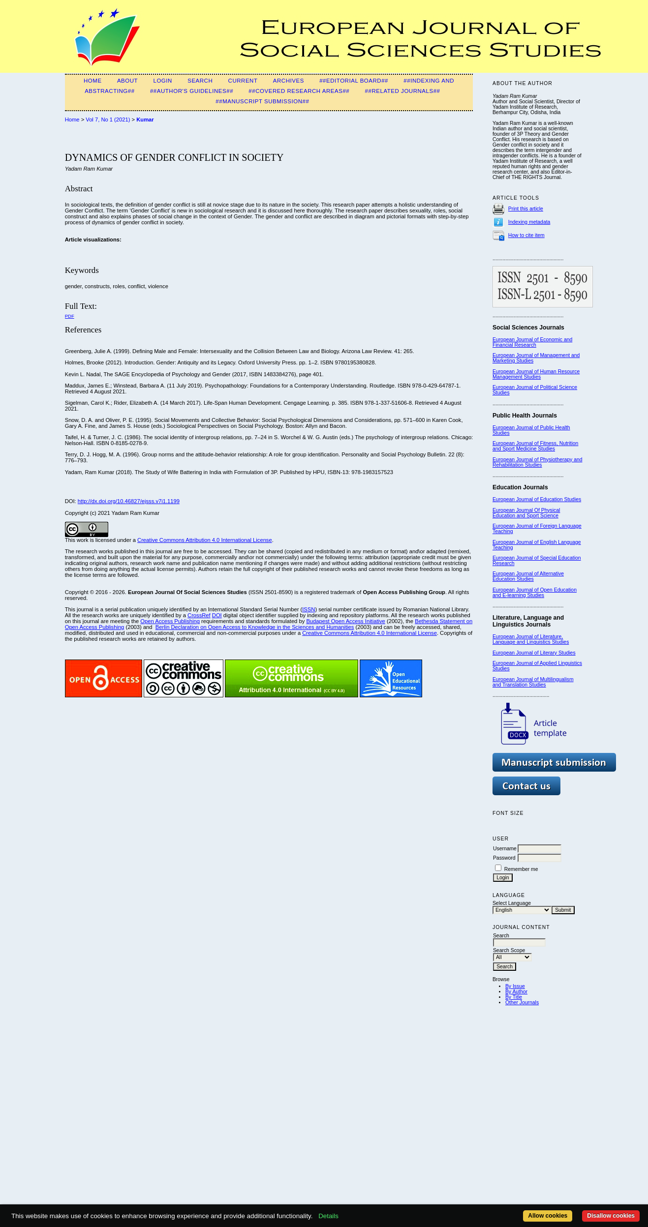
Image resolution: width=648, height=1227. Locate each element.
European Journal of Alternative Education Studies (528, 576)
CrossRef (199, 615)
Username (505, 848)
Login (162, 81)
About (127, 81)
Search (200, 81)
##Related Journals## (402, 91)
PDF (69, 316)
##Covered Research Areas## (298, 91)
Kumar (145, 119)
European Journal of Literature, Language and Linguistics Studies (531, 639)
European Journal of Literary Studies (534, 653)
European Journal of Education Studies (537, 499)
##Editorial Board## (353, 81)
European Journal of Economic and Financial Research (532, 342)
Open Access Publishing (170, 621)
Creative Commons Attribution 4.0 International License (204, 540)
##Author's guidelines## (191, 91)
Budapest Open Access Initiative (345, 621)
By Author (516, 991)
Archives (288, 81)
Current (243, 81)
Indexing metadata (529, 222)
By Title (513, 997)
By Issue (515, 986)
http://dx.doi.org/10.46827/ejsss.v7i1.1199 (129, 501)
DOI (217, 615)
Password (504, 858)
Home (93, 81)
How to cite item (526, 235)
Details (328, 1216)
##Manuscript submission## (262, 101)
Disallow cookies (611, 1215)
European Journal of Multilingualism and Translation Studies (533, 682)
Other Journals (522, 1002)
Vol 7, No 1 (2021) (108, 119)
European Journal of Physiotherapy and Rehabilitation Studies (538, 462)
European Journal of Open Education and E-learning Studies (535, 592)
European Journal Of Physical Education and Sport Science (526, 513)
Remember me (521, 869)
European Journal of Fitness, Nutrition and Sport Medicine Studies (535, 446)
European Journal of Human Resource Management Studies (536, 374)
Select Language (512, 903)
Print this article (525, 208)
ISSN (308, 609)
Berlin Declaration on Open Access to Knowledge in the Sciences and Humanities (254, 627)
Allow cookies (547, 1215)
